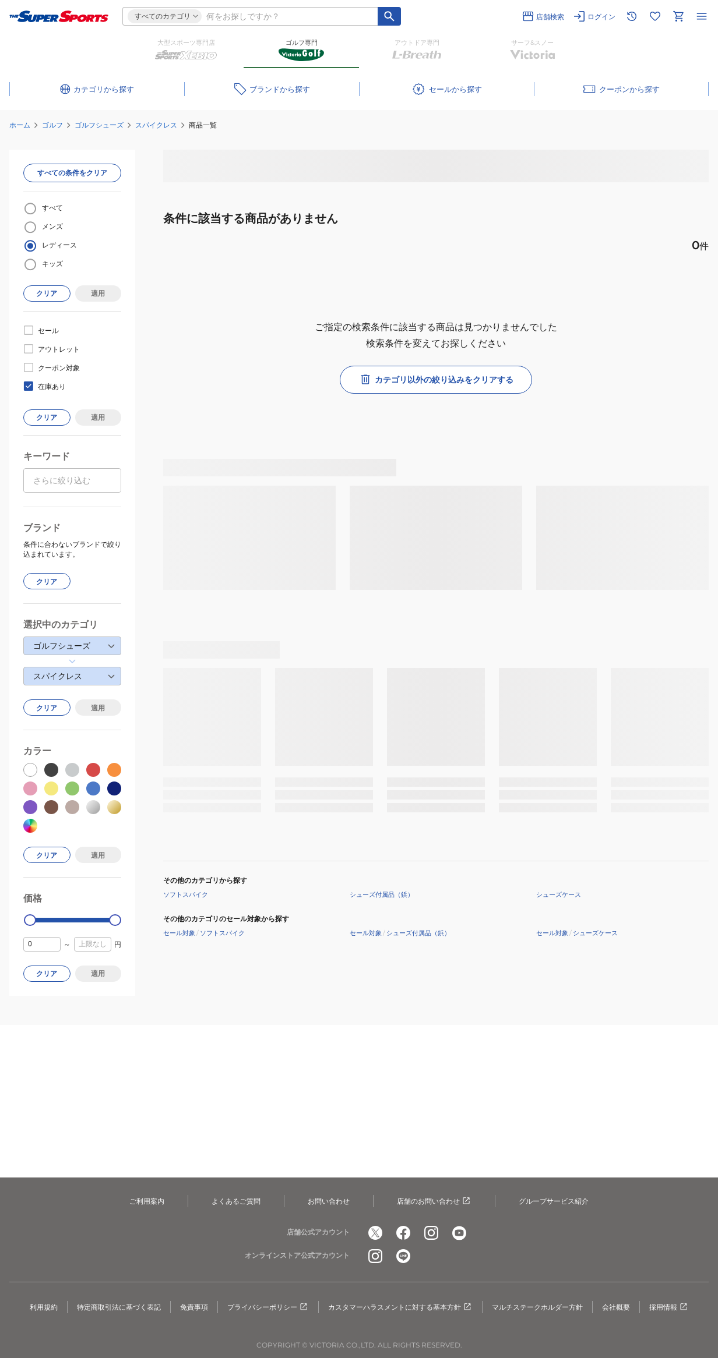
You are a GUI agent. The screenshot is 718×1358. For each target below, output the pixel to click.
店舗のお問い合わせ (434, 1201)
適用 (98, 293)
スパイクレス (156, 125)
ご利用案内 (146, 1201)
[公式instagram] (431, 1233)
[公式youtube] (459, 1233)
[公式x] (375, 1233)
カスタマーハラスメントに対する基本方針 (400, 1307)
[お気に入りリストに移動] (655, 16)
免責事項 (194, 1307)
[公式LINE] (403, 1256)
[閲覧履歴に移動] (632, 16)
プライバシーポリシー (268, 1307)
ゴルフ (52, 125)
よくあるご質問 (236, 1201)
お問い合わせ (329, 1201)
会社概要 (616, 1307)
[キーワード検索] (389, 16)
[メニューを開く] (701, 16)
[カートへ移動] (678, 16)
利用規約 (44, 1307)
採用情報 (669, 1307)
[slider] (30, 920)
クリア (46, 293)
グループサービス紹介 (554, 1201)
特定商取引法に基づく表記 (119, 1307)
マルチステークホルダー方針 (537, 1307)
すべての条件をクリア (72, 172)
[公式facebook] (403, 1233)
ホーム (19, 125)
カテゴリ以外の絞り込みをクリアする (435, 380)
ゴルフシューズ (99, 125)
